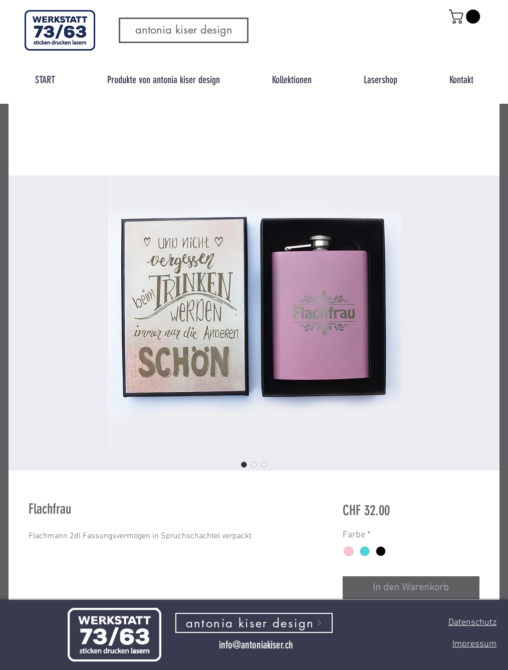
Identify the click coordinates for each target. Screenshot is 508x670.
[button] (466, 17)
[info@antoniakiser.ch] (255, 644)
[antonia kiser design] (254, 623)
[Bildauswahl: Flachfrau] (244, 465)
